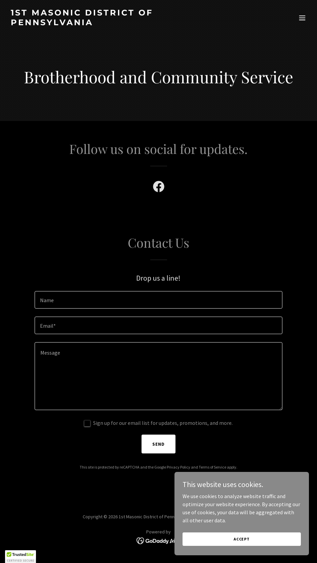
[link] (113, 23)
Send (158, 444)
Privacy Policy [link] (178, 467)
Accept (242, 538)
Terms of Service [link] (212, 467)
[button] (302, 18)
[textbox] (159, 300)
